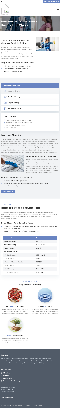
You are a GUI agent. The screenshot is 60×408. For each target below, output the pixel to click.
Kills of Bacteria (15, 306)
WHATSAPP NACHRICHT (51, 1)
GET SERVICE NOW (8, 191)
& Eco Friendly (15, 336)
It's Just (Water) (45, 306)
